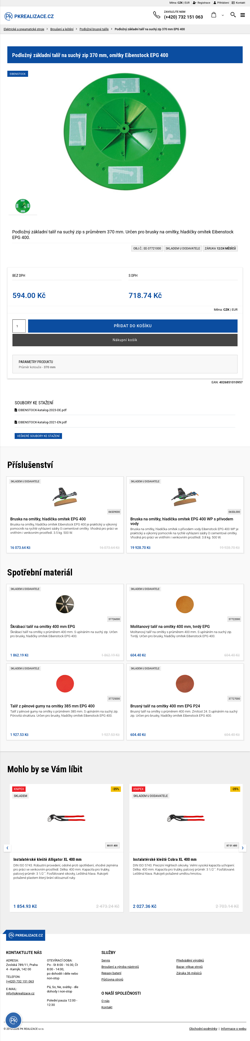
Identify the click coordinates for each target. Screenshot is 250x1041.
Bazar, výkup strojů (189, 967)
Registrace (201, 2)
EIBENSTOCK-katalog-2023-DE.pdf (41, 410)
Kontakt (238, 2)
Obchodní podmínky (203, 1029)
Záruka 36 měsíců (188, 973)
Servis (105, 960)
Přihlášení (221, 2)
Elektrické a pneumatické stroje (24, 29)
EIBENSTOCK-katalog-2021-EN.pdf (41, 422)
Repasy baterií (111, 973)
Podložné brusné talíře (94, 29)
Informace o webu (233, 1029)
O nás (105, 1001)
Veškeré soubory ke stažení (38, 436)
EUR (187, 2)
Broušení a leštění (61, 29)
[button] (218, 15)
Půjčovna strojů (112, 979)
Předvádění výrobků (190, 960)
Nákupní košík (125, 340)
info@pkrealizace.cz (20, 993)
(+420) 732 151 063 (20, 981)
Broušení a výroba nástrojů (120, 967)
